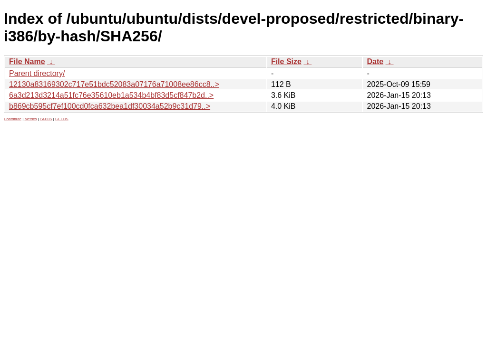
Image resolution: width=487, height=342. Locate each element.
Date (375, 61)
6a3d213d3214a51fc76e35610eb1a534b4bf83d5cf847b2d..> (111, 95)
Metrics (30, 119)
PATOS (46, 119)
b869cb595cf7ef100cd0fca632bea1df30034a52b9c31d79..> (109, 106)
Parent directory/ (37, 73)
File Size (286, 61)
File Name (27, 61)
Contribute (12, 119)
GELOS (61, 119)
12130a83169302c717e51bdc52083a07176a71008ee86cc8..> (114, 84)
